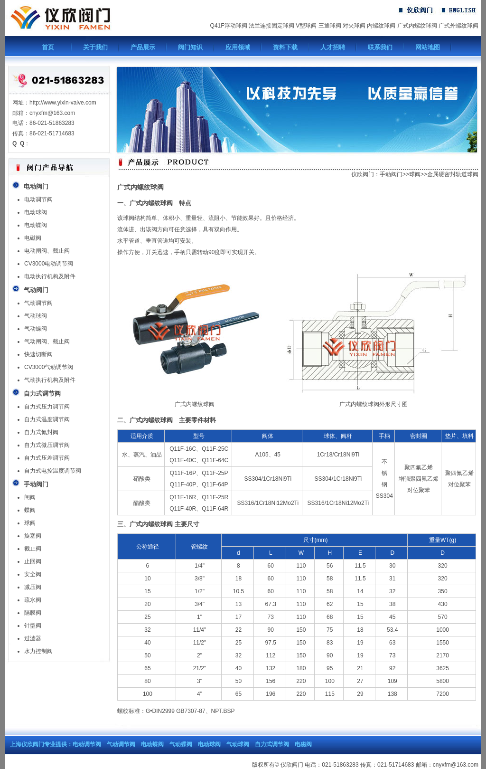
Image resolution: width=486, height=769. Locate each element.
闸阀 (30, 497)
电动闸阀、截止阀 (47, 250)
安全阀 (32, 574)
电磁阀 (32, 238)
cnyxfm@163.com (455, 764)
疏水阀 (32, 600)
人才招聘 (332, 47)
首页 (48, 47)
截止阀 (32, 548)
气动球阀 (35, 316)
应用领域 (237, 47)
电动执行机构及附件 (49, 276)
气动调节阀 (38, 303)
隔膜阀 (32, 612)
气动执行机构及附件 (49, 380)
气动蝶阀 (35, 328)
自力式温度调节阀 (47, 419)
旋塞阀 (32, 535)
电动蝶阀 (35, 225)
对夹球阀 (354, 25)
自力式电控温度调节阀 (52, 470)
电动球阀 (35, 212)
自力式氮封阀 (41, 432)
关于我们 (95, 47)
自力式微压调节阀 (47, 445)
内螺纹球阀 (381, 25)
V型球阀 (306, 25)
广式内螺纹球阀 (417, 25)
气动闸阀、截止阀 (47, 341)
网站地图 (427, 47)
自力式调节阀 (272, 744)
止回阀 (32, 561)
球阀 (30, 523)
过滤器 (32, 638)
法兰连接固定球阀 (271, 25)
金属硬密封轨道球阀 (452, 174)
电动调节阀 (38, 199)
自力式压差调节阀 (47, 458)
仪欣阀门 (362, 174)
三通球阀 (329, 25)
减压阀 (32, 587)
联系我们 (380, 47)
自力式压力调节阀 (47, 406)
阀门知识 (190, 47)
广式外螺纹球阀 (458, 25)
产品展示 (143, 47)
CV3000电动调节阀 (48, 263)
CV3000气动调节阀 (48, 367)
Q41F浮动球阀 (228, 25)
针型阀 (32, 625)
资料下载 (285, 47)
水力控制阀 (38, 651)
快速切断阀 (38, 354)
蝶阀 (30, 510)
